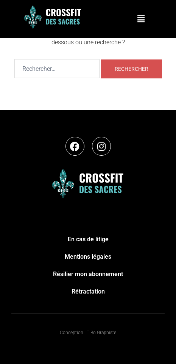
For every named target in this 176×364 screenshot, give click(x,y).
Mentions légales (88, 256)
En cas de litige (88, 239)
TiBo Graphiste (101, 332)
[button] (140, 19)
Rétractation (88, 291)
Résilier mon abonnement (88, 274)
